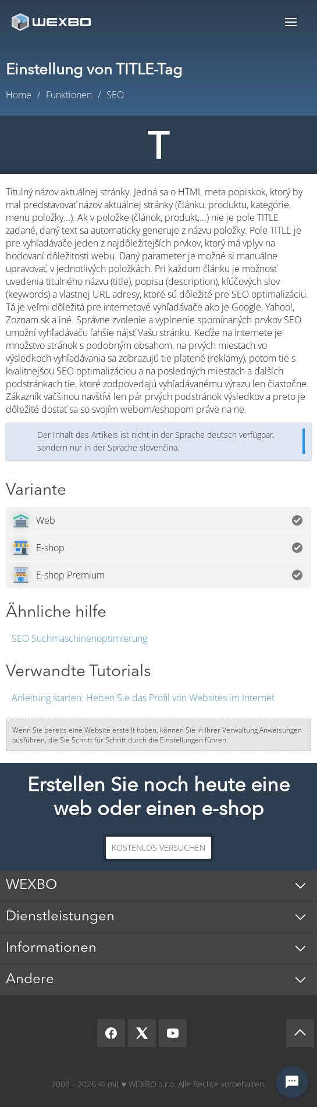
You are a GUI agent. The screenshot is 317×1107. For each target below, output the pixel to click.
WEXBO (31, 885)
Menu (290, 22)
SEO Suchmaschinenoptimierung (79, 638)
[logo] (52, 22)
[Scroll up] (300, 1033)
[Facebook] (111, 1033)
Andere (30, 980)
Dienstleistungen (60, 917)
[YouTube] (173, 1033)
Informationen (51, 948)
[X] (142, 1033)
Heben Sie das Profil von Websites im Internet (143, 697)
